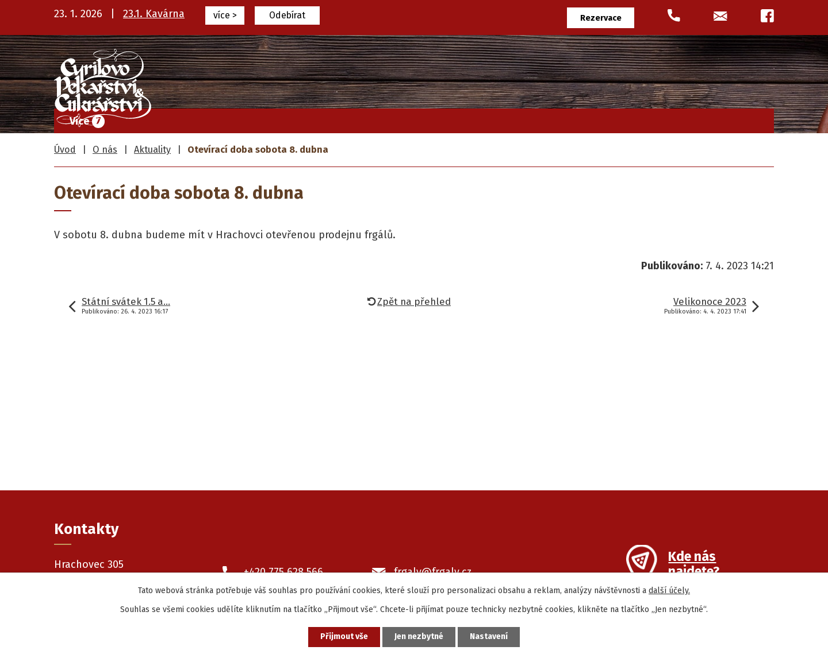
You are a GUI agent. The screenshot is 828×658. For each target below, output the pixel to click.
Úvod (277, 118)
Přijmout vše (344, 637)
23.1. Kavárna (154, 13)
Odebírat (287, 15)
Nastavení (489, 637)
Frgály (330, 118)
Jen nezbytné (418, 637)
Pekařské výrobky (527, 118)
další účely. (669, 590)
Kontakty (738, 118)
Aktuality (152, 149)
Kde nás (693, 565)
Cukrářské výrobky (415, 118)
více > (225, 15)
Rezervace (601, 18)
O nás (677, 118)
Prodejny (616, 118)
